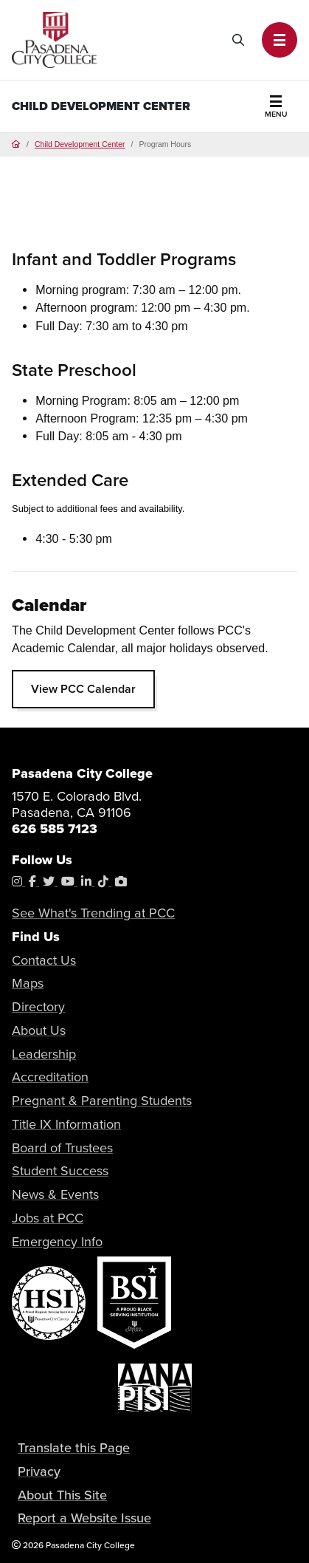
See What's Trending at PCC (93, 913)
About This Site (62, 1495)
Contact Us (44, 960)
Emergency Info (57, 1241)
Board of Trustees (62, 1147)
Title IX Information (66, 1124)
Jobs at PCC (47, 1218)
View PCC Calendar (83, 688)
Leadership (44, 1054)
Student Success (60, 1170)
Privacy (39, 1471)
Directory (38, 1006)
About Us (39, 1030)
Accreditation (50, 1077)
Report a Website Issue (84, 1518)
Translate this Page (74, 1447)
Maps (28, 983)
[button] (279, 40)
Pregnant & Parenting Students (102, 1100)
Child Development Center (101, 106)
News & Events (55, 1194)
